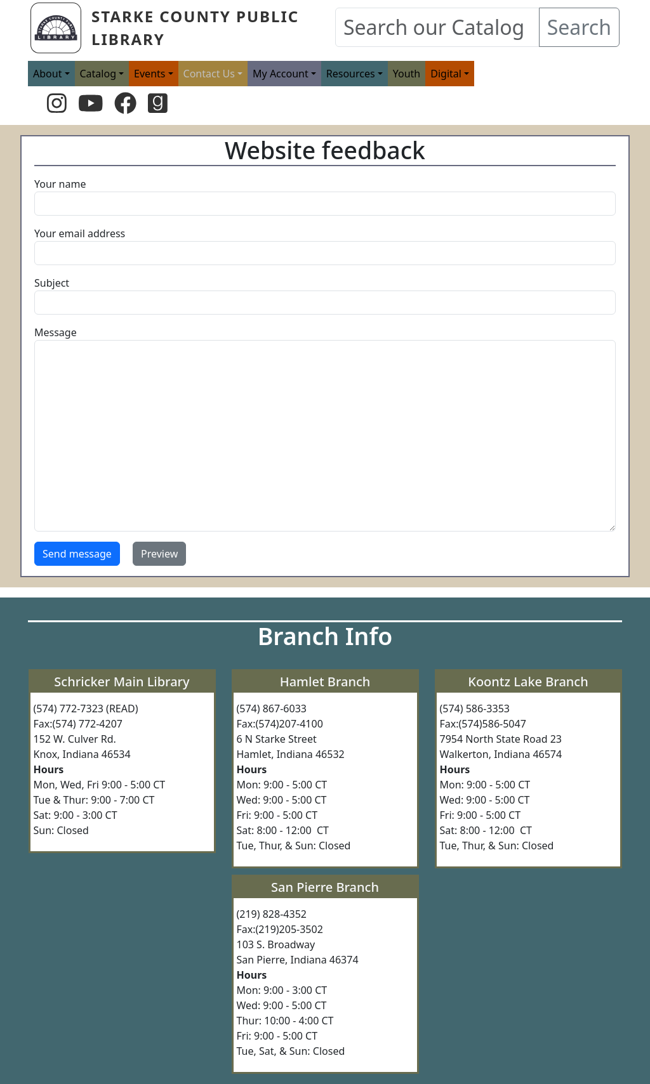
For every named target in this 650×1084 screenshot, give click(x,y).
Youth (407, 74)
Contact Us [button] (209, 74)
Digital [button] (445, 74)
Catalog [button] (98, 74)
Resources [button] (350, 74)
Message (55, 332)
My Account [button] (280, 74)
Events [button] (149, 74)
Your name (60, 184)
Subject (51, 283)
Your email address (79, 233)
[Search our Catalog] (437, 27)
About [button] (47, 74)
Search (579, 27)
